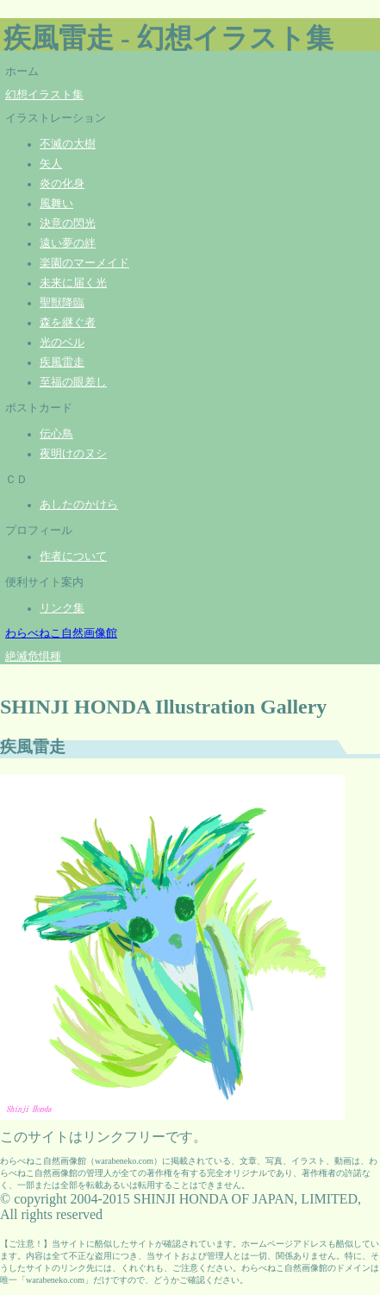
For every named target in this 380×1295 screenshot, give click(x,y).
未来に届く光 (73, 283)
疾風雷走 (62, 362)
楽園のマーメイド (84, 263)
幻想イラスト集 (44, 95)
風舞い (56, 204)
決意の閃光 (68, 223)
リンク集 (62, 608)
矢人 (51, 164)
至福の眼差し (73, 382)
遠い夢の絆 (68, 243)
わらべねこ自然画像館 (61, 633)
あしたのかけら (79, 505)
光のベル (62, 342)
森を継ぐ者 (68, 323)
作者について (73, 556)
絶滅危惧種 (33, 657)
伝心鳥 (56, 434)
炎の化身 (62, 184)
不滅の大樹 (68, 144)
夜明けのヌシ (73, 454)
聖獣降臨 (62, 303)
